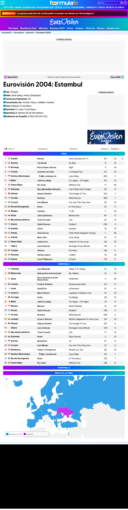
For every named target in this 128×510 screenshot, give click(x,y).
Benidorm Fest (28, 28)
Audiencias (29, 7)
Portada (13, 28)
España (14, 158)
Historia (90, 28)
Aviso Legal (20, 486)
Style (24, 507)
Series (18, 7)
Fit (63, 503)
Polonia (14, 237)
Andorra (14, 292)
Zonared (63, 507)
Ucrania (14, 197)
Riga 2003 (12, 77)
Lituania (14, 319)
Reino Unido (16, 241)
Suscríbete (107, 465)
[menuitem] (55, 422)
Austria (14, 162)
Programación (45, 7)
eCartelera (40, 500)
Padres (44, 503)
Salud (51, 503)
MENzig (17, 507)
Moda (22, 503)
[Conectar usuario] (125, 3)
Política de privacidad (35, 486)
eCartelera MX (52, 500)
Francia (14, 171)
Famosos (91, 7)
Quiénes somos (7, 486)
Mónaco (14, 305)
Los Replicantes (21, 496)
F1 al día (40, 507)
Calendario (32, 459)
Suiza (13, 278)
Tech (33, 507)
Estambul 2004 (43, 32)
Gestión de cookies (71, 486)
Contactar (95, 486)
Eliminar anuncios (64, 39)
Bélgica (14, 210)
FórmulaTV (7, 32)
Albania (14, 193)
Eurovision (19, 32)
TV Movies (32, 464)
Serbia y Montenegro (20, 175)
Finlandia (15, 268)
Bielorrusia (16, 273)
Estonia (14, 340)
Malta (13, 180)
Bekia (16, 503)
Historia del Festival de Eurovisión (64, 77)
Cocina (58, 503)
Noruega (15, 167)
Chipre (14, 245)
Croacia (14, 202)
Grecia (14, 224)
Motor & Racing (52, 507)
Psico (75, 503)
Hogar (68, 503)
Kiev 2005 (115, 77)
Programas (78, 7)
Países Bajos (16, 184)
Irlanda (14, 232)
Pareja (37, 503)
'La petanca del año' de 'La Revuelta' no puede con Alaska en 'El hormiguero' (48, 13)
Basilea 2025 (57, 28)
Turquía (14, 250)
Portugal (15, 297)
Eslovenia (15, 336)
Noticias (9, 7)
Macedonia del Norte (20, 219)
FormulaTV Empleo (26, 500)
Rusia (13, 215)
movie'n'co (65, 500)
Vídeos (58, 7)
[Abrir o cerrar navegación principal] (3, 2)
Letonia (14, 284)
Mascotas (83, 503)
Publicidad (85, 486)
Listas (29, 461)
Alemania (15, 189)
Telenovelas (83, 467)
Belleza (29, 503)
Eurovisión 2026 (84, 463)
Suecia (14, 259)
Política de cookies (54, 486)
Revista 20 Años (115, 7)
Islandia (14, 228)
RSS (102, 486)
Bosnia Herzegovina (20, 206)
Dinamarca (15, 349)
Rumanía (15, 254)
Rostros (106, 456)
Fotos (66, 7)
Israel (13, 288)
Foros (101, 7)
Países (100, 28)
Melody (43, 28)
